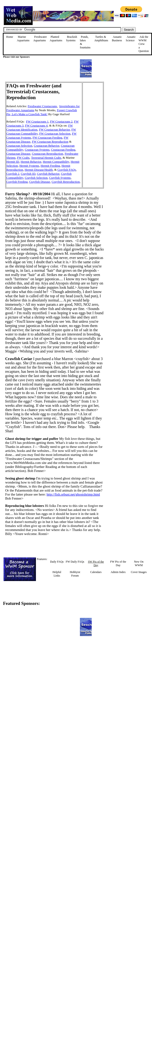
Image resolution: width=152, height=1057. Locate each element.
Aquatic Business (117, 38)
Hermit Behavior (31, 161)
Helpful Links (56, 573)
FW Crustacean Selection (54, 133)
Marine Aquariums (23, 38)
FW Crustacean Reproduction (50, 141)
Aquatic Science (131, 38)
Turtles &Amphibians (101, 38)
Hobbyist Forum (75, 573)
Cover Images (139, 572)
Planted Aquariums (56, 38)
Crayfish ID (28, 173)
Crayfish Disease (39, 181)
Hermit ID (12, 161)
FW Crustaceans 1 (37, 121)
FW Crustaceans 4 (36, 125)
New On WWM (138, 563)
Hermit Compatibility (56, 161)
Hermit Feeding (50, 165)
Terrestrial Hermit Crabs (46, 157)
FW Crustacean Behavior (54, 129)
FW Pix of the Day (118, 563)
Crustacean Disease (18, 153)
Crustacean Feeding (63, 149)
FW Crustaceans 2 (61, 121)
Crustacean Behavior (46, 145)
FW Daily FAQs (75, 561)
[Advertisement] (127, 115)
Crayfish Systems (60, 177)
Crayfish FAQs (66, 169)
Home (9, 36)
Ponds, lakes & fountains (85, 42)
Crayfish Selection (36, 177)
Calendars (96, 572)
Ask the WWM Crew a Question (144, 44)
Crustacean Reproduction (47, 153)
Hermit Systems (29, 165)
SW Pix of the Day (96, 563)
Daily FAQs (57, 561)
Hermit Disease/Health (39, 169)
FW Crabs (23, 157)
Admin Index (118, 572)
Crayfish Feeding (17, 181)
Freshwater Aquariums (40, 38)
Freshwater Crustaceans (42, 106)
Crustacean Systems (37, 149)
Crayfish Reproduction (66, 181)
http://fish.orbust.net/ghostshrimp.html (73, 494)
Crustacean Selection (19, 145)
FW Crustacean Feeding (47, 137)
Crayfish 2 (12, 173)
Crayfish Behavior (48, 173)
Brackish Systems (71, 38)
